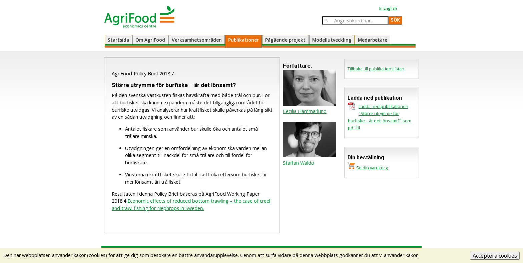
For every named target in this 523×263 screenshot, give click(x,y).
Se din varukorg (372, 168)
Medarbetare (372, 40)
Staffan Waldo (298, 163)
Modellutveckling (332, 40)
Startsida (118, 40)
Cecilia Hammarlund (305, 111)
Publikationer (243, 40)
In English (388, 8)
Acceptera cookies (495, 255)
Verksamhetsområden (197, 40)
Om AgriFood (150, 40)
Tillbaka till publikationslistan (376, 69)
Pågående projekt (285, 40)
